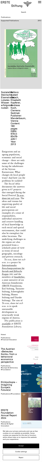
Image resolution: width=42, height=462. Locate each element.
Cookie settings (21, 452)
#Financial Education (9, 340)
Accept (21, 446)
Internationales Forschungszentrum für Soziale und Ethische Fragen (13, 269)
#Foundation (6, 370)
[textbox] (31, 12)
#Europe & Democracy (9, 368)
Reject (21, 457)
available (6, 323)
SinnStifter (19, 277)
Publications (5, 338)
